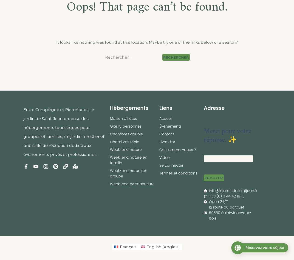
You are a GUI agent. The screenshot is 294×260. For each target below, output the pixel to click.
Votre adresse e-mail (222, 151)
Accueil (165, 118)
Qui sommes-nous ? (177, 149)
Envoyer (214, 178)
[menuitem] (125, 247)
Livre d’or (167, 142)
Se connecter (171, 165)
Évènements (170, 126)
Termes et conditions (178, 173)
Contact (166, 134)
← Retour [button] (212, 114)
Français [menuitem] (128, 247)
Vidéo (164, 157)
